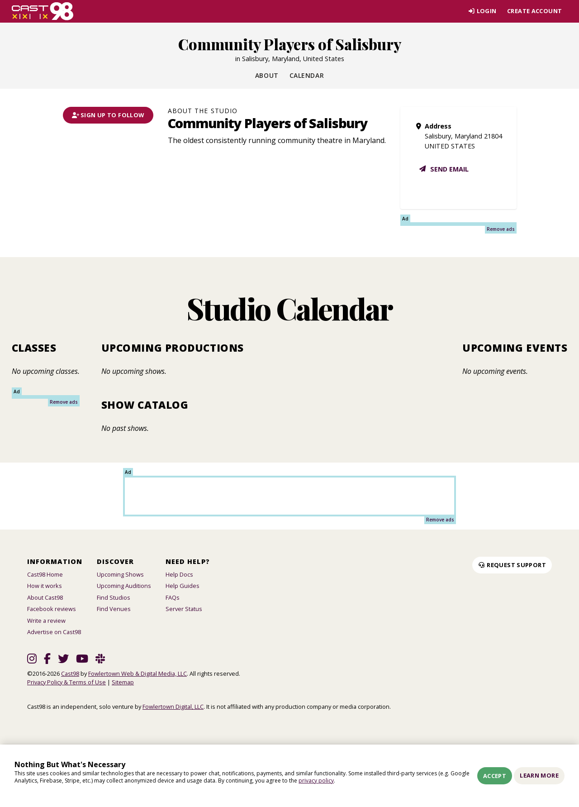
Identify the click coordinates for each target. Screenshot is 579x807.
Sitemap (123, 682)
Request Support (512, 565)
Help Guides (182, 586)
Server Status (184, 609)
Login (482, 11)
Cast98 (70, 673)
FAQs (173, 597)
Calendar (307, 75)
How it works (44, 586)
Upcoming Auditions (124, 586)
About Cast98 (45, 597)
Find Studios (113, 597)
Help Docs (179, 574)
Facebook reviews (51, 609)
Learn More (539, 775)
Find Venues (114, 609)
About (267, 75)
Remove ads (501, 229)
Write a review (46, 620)
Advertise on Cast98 (54, 632)
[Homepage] (43, 11)
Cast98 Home (45, 574)
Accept (494, 776)
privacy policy (316, 780)
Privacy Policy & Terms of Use (66, 682)
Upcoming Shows (120, 574)
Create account (534, 11)
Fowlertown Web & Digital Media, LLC (137, 673)
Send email (443, 169)
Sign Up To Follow (108, 115)
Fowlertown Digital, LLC (173, 706)
